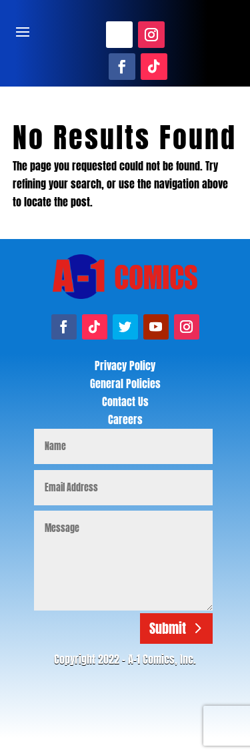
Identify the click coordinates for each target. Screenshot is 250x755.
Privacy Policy (125, 366)
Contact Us (125, 401)
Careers (125, 419)
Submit (167, 628)
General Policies (125, 383)
